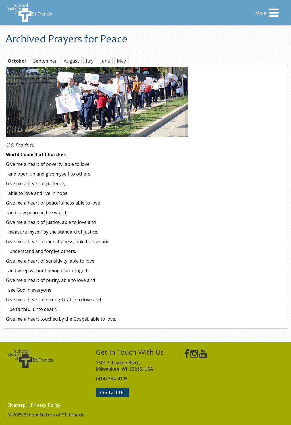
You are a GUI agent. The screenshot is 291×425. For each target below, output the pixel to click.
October (17, 61)
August (71, 61)
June (105, 61)
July (89, 61)
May (121, 61)
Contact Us (112, 392)
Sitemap (16, 405)
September (45, 61)
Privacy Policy (46, 405)
